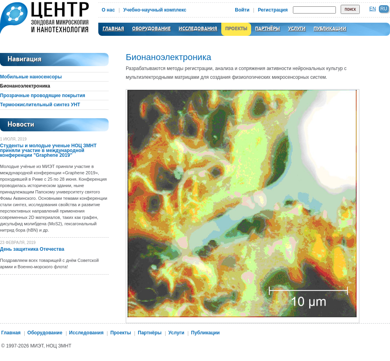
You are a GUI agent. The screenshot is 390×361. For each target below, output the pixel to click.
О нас (108, 10)
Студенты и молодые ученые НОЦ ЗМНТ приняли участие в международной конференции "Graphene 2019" (48, 150)
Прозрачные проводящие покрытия (42, 95)
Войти (242, 10)
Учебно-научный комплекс (155, 10)
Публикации (330, 29)
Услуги (297, 29)
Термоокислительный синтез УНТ (40, 104)
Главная (113, 29)
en (372, 9)
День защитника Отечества (32, 249)
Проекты (236, 29)
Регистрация (273, 10)
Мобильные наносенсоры (31, 77)
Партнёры (267, 29)
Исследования (198, 29)
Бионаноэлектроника (25, 86)
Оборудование (151, 29)
